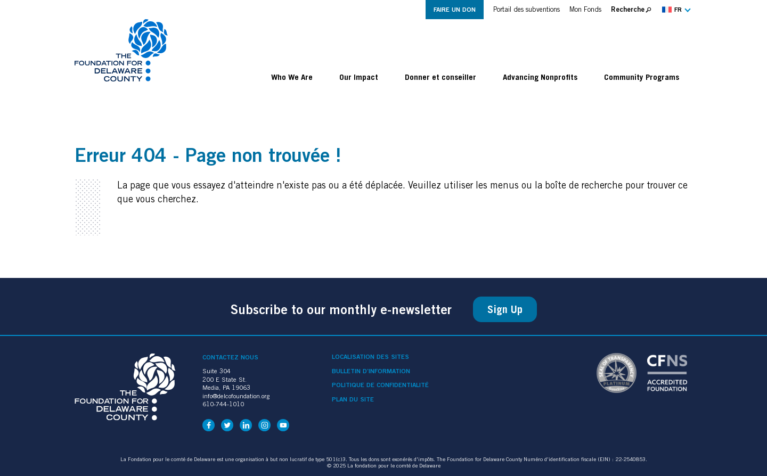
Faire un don (455, 9)
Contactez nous (230, 357)
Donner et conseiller (440, 76)
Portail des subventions (526, 9)
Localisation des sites (370, 356)
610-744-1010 (223, 404)
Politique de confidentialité (380, 385)
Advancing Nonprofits (540, 76)
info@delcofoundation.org (236, 396)
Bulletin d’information (371, 371)
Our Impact (358, 76)
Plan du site (353, 399)
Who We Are (292, 76)
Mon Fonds (585, 9)
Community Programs (641, 76)
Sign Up (505, 309)
